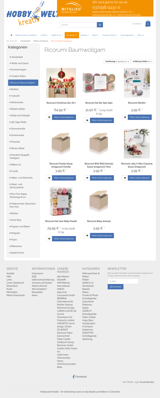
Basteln (85, 35)
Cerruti (60, 314)
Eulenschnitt (63, 336)
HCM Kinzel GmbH (66, 364)
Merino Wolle (17, 148)
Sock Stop (15, 220)
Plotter (44, 35)
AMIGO (60, 289)
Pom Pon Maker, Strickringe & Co (18, 195)
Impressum (37, 273)
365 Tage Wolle (18, 122)
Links (9, 279)
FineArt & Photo (110, 35)
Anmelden (137, 24)
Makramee (16, 246)
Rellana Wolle (17, 109)
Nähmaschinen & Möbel (26, 35)
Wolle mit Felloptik (20, 115)
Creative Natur (18, 76)
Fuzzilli (14, 171)
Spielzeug (87, 339)
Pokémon (87, 304)
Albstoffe (61, 279)
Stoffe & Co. (57, 35)
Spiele (85, 308)
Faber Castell (63, 339)
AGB (34, 276)
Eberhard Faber (65, 333)
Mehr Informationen (64, 117)
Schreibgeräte (128, 35)
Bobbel (14, 89)
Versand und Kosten (42, 283)
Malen (95, 35)
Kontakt (10, 273)
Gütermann (62, 354)
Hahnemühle (63, 358)
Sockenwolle (17, 135)
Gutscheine (88, 301)
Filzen (13, 239)
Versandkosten (146, 382)
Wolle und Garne (19, 63)
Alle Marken (63, 276)
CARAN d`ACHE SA (66, 311)
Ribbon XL (15, 164)
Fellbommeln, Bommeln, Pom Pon (23, 205)
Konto (9, 289)
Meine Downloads (16, 295)
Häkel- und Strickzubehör (17, 186)
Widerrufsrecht (39, 286)
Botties (14, 213)
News (35, 295)
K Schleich (87, 326)
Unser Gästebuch (15, 283)
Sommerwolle (17, 128)
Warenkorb (12, 286)
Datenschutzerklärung (43, 279)
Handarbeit (72, 35)
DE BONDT (62, 329)
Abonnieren (115, 286)
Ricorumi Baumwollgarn (22, 82)
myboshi (15, 96)
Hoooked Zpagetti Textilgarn (19, 156)
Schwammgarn (18, 69)
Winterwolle (16, 102)
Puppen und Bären (20, 226)
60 (142, 61)
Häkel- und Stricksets (21, 177)
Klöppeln (15, 233)
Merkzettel (12, 292)
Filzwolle (15, 142)
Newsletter (37, 292)
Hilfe (9, 276)
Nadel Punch (17, 253)
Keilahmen (87, 329)
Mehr (141, 35)
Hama (60, 361)
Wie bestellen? (39, 289)
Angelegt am (117, 61)
